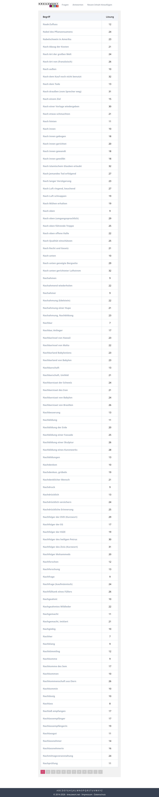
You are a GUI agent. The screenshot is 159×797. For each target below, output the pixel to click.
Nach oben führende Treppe (58, 225)
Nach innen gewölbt (54, 158)
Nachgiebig (49, 628)
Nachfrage (49, 576)
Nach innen (49, 128)
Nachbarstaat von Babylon (58, 397)
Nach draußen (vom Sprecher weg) (62, 91)
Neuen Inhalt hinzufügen (99, 4)
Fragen (65, 4)
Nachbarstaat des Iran (55, 390)
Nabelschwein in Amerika (57, 39)
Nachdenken (50, 464)
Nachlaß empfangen (54, 711)
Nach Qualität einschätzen (58, 240)
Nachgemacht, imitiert (56, 621)
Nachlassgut (50, 733)
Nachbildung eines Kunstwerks (60, 449)
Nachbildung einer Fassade (58, 434)
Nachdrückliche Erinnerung (58, 509)
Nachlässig (49, 696)
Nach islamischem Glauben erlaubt (62, 166)
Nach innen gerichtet (55, 143)
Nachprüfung (50, 763)
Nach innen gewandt (55, 151)
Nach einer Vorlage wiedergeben (61, 106)
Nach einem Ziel (52, 98)
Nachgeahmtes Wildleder (57, 606)
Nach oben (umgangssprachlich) (61, 218)
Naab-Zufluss (50, 24)
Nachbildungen (51, 457)
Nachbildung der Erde (55, 427)
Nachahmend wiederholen (58, 285)
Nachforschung (51, 569)
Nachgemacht (51, 613)
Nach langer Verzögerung (57, 181)
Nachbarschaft (51, 367)
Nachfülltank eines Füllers (58, 591)
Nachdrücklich (51, 494)
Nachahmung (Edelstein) (57, 300)
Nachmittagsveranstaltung (58, 755)
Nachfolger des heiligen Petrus (60, 539)
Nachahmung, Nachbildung (58, 315)
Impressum (87, 794)
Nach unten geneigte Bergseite (60, 263)
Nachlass (48, 703)
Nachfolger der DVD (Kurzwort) (60, 516)
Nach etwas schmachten (57, 113)
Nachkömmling (51, 651)
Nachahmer (50, 293)
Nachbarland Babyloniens (57, 352)
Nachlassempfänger (54, 718)
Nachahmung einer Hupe (57, 307)
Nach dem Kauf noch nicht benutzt (62, 76)
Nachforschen (51, 561)
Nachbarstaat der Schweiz (57, 382)
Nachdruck (49, 487)
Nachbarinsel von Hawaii (57, 337)
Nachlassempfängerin (55, 725)
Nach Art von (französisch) (58, 61)
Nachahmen (50, 278)
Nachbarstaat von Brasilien (58, 404)
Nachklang (49, 643)
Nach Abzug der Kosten (56, 46)
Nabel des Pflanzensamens (58, 31)
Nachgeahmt (50, 599)
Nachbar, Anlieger (53, 330)
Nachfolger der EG (53, 524)
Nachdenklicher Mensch (56, 479)
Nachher (48, 636)
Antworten (78, 4)
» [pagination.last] (100, 772)
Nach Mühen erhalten (55, 203)
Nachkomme (50, 658)
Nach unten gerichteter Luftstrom (62, 270)
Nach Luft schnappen (55, 195)
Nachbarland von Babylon (57, 360)
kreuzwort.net (73, 794)
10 (90, 772)
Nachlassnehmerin (53, 748)
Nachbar (48, 322)
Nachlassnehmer (52, 740)
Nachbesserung (52, 412)
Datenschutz (100, 794)
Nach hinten (50, 121)
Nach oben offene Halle (56, 233)
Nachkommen (51, 673)
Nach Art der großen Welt (57, 54)
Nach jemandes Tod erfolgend (60, 173)
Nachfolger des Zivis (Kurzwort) (60, 546)
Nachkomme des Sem (55, 666)
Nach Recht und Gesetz (56, 248)
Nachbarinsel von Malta (56, 345)
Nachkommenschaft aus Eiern (60, 681)
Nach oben (49, 210)
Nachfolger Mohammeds (57, 554)
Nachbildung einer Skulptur (58, 442)
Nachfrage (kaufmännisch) (58, 584)
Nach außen (50, 69)
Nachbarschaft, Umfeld (56, 375)
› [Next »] (95, 772)
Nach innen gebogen (54, 136)
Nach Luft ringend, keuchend (59, 188)
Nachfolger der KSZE (54, 531)
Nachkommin (51, 688)
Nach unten (49, 255)
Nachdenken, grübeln (55, 472)
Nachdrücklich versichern (57, 502)
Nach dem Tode (52, 83)
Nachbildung (50, 419)
